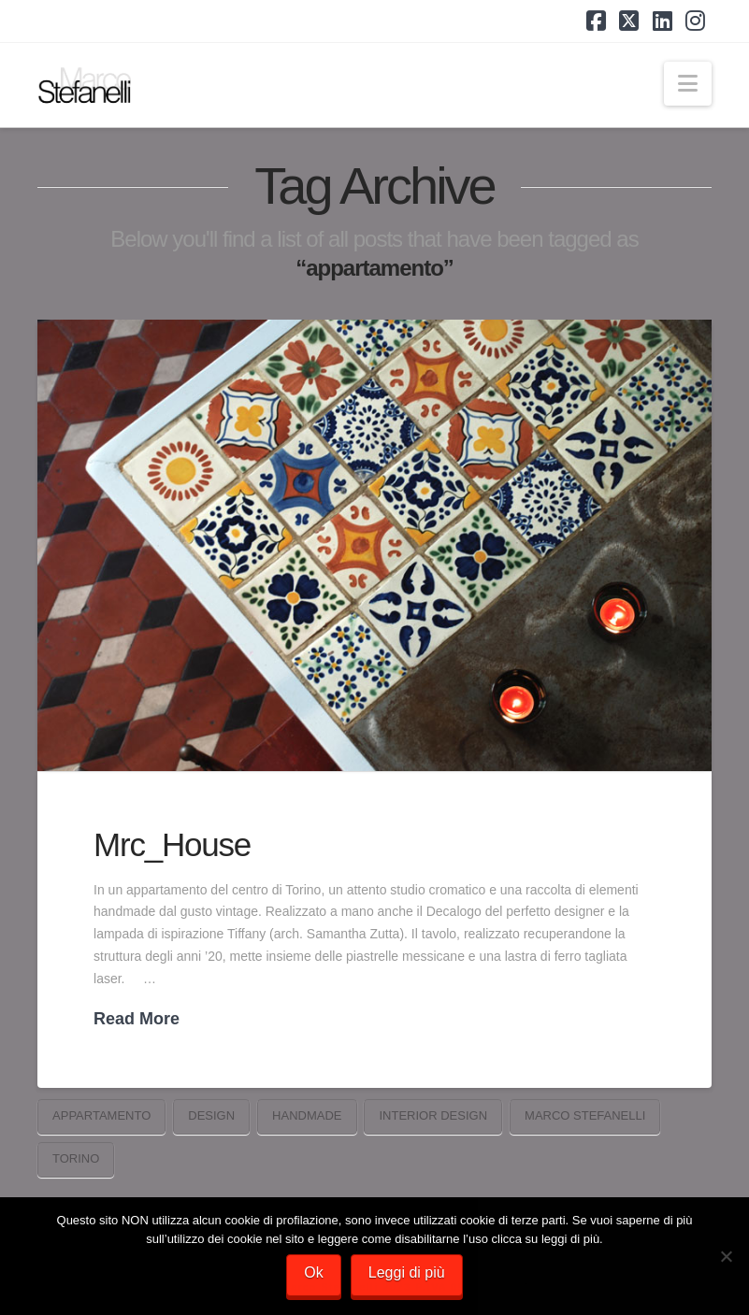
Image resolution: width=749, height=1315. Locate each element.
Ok (313, 1272)
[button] (688, 84)
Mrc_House (172, 844)
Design (211, 1115)
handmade (306, 1115)
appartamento (101, 1115)
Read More (137, 1018)
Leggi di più (406, 1272)
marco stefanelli (585, 1115)
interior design (433, 1115)
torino (75, 1158)
